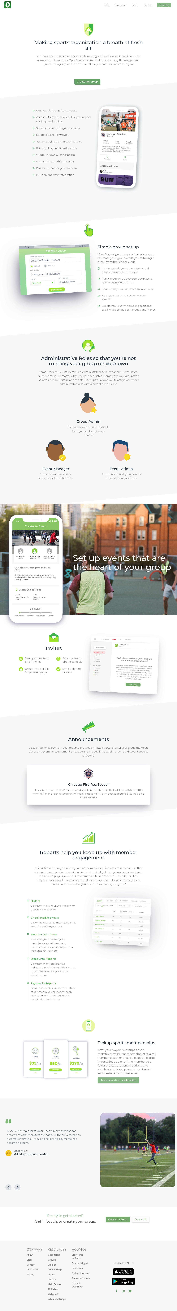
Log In (135, 4)
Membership (55, 1269)
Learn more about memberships (118, 1080)
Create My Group (87, 81)
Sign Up (148, 4)
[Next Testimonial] (17, 1187)
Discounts (77, 1268)
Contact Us (141, 1219)
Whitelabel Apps (57, 1299)
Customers (120, 4)
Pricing (30, 1274)
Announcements (81, 1278)
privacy (52, 1279)
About (30, 1254)
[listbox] (123, 1263)
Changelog (54, 1254)
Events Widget (80, 1263)
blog (29, 1259)
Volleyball (53, 1294)
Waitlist (52, 1264)
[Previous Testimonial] (8, 1187)
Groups (52, 1259)
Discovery (163, 4)
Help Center (54, 1284)
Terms (51, 1274)
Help (106, 4)
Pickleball (53, 1289)
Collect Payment (81, 1273)
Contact (31, 1264)
